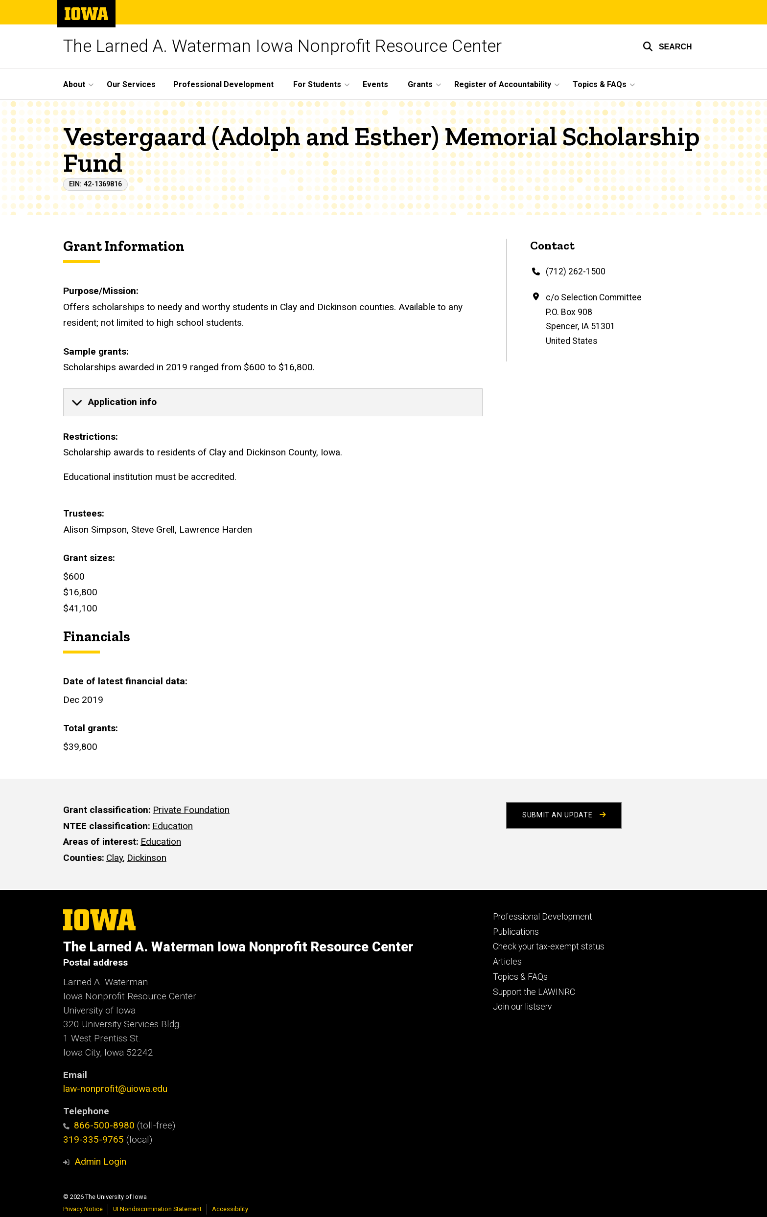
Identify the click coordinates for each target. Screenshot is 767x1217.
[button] (667, 46)
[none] (273, 402)
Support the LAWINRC (534, 992)
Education (172, 825)
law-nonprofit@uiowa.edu (115, 1088)
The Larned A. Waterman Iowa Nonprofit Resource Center (282, 46)
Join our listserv (522, 1007)
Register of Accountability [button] (502, 84)
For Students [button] (317, 84)
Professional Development (223, 84)
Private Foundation (191, 809)
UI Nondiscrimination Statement (157, 1209)
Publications (516, 932)
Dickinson (146, 857)
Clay (114, 857)
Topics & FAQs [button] (600, 84)
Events (375, 84)
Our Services (131, 84)
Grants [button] (420, 84)
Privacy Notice (83, 1209)
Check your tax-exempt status (548, 946)
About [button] (74, 84)
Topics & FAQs (520, 977)
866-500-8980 (99, 1125)
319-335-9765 (93, 1139)
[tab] (273, 402)
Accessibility (230, 1209)
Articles (507, 962)
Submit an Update (563, 815)
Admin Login (100, 1161)
